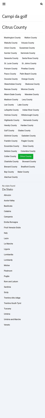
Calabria (7, 211)
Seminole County (28, 53)
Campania (8, 217)
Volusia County (27, 43)
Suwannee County (27, 48)
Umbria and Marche (12, 319)
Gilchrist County (11, 136)
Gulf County (9, 130)
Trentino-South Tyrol (12, 303)
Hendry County (10, 125)
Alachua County (11, 177)
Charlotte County (11, 161)
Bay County (9, 172)
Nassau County (10, 89)
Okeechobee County (12, 84)
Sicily (6, 292)
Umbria (7, 314)
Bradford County (28, 167)
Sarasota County (11, 58)
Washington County (12, 38)
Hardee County (27, 125)
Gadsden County (29, 136)
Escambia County (11, 146)
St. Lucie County (11, 63)
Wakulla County (10, 43)
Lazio (6, 238)
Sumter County (10, 53)
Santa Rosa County (30, 58)
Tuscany (7, 309)
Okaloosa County (32, 84)
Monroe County (27, 89)
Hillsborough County (29, 115)
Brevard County (10, 167)
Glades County (24, 130)
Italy (6, 233)
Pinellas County (27, 68)
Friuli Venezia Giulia (12, 227)
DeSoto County (10, 151)
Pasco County (10, 74)
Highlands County (11, 120)
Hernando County (30, 120)
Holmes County (10, 115)
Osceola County (11, 79)
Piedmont (8, 271)
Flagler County (27, 141)
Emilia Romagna (11, 222)
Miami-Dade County (12, 94)
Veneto (7, 325)
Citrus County (25, 156)
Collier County (10, 156)
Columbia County (28, 151)
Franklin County (10, 141)
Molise (7, 265)
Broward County (29, 161)
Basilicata (8, 206)
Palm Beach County (28, 74)
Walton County (30, 38)
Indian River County (30, 110)
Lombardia (8, 254)
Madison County (11, 99)
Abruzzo (7, 195)
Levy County (27, 99)
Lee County (9, 105)
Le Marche (8, 244)
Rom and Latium (11, 281)
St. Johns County (29, 63)
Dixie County (28, 146)
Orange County (27, 79)
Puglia (6, 276)
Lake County (23, 105)
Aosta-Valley (9, 200)
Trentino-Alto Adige (12, 298)
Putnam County (10, 68)
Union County (10, 48)
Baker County (23, 172)
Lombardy (8, 260)
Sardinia (7, 287)
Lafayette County (11, 110)
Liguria (7, 249)
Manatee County (32, 94)
